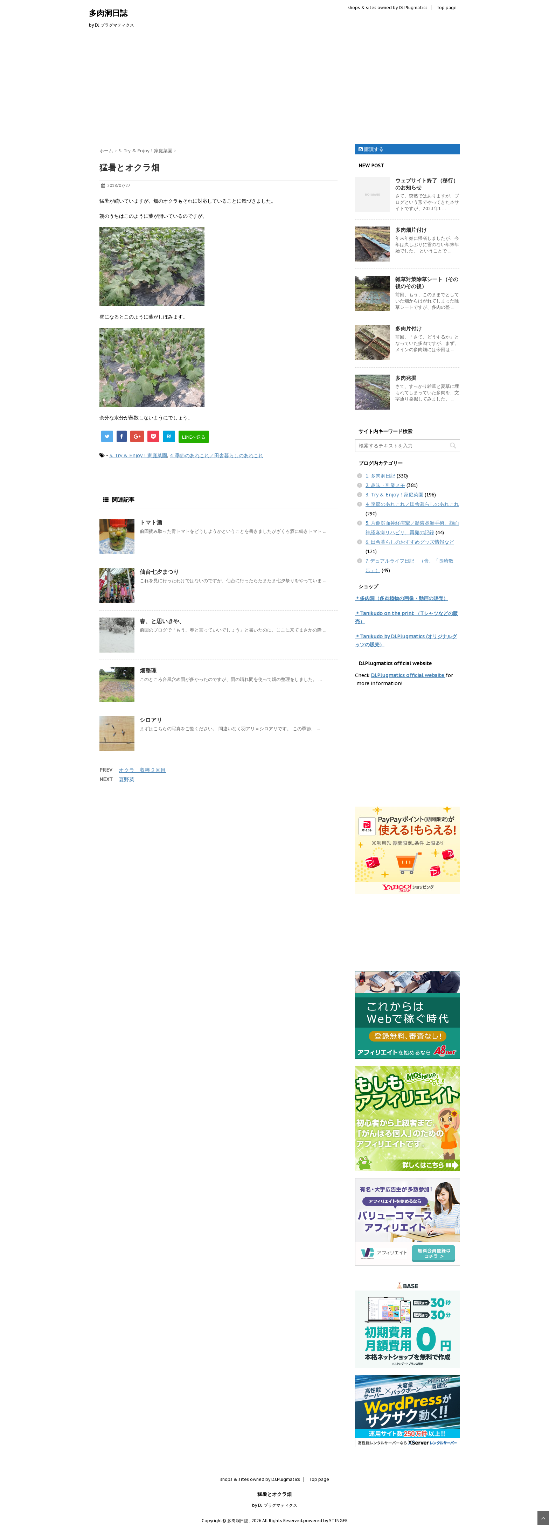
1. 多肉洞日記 (380, 476)
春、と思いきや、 (162, 621)
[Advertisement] (274, 88)
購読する (371, 149)
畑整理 (148, 670)
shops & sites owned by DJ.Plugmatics (388, 7)
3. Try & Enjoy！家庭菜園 (138, 455)
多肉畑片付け (411, 230)
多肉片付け (408, 328)
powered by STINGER (325, 1520)
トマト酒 (151, 522)
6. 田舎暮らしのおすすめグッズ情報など (410, 542)
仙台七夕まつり (159, 571)
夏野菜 (126, 779)
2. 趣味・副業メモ (385, 485)
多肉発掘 (405, 378)
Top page (447, 7)
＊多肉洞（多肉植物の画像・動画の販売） (401, 598)
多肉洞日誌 (108, 13)
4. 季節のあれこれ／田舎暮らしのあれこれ (216, 455)
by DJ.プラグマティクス (274, 1505)
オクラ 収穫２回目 (142, 770)
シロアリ (151, 719)
